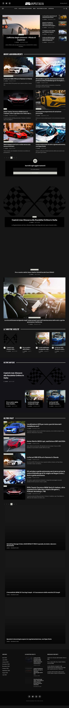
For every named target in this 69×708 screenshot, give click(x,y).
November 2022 (6, 668)
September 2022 (6, 673)
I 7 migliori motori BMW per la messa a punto (48, 35)
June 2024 (4, 662)
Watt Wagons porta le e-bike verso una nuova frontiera (17, 147)
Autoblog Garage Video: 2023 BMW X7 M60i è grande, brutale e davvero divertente (31, 547)
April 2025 (4, 660)
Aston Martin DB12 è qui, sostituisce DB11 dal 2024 (46, 444)
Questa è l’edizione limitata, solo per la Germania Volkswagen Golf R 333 (48, 27)
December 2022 (6, 666)
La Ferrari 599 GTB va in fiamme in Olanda (18, 81)
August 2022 (5, 675)
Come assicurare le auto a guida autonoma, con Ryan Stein (50, 147)
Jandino (17, 42)
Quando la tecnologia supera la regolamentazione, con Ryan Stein (29, 641)
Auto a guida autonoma (25, 8)
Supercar (51, 8)
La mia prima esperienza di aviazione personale (49, 16)
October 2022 (5, 670)
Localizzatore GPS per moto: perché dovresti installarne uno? (44, 428)
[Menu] (3, 8)
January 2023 (5, 664)
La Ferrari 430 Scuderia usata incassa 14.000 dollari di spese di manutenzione (48, 45)
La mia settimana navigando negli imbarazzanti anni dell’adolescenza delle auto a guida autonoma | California (34, 323)
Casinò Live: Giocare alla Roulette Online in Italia (35, 222)
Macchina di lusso (42, 8)
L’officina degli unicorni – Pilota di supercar (21, 39)
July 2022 (4, 677)
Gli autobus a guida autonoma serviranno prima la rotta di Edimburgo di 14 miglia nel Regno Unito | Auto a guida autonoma (50, 82)
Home (15, 8)
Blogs (34, 219)
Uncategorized (34, 272)
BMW (34, 8)
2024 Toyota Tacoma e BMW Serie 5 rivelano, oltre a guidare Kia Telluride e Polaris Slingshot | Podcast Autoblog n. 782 (17, 115)
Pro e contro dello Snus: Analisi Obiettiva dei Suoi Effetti (34, 275)
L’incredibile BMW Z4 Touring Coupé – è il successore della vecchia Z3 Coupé (33, 595)
